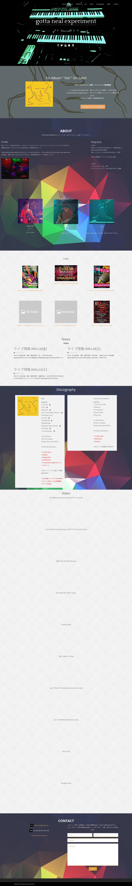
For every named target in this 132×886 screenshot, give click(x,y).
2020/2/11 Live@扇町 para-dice (66, 317)
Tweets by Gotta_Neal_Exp (39, 835)
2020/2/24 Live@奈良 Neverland (102, 317)
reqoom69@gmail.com (41, 825)
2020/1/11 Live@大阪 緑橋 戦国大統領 (30, 282)
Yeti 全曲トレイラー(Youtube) (93, 107)
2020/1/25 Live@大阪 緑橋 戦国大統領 (66, 277)
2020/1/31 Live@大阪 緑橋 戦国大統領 (101, 282)
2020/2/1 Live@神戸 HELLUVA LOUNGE (30, 317)
